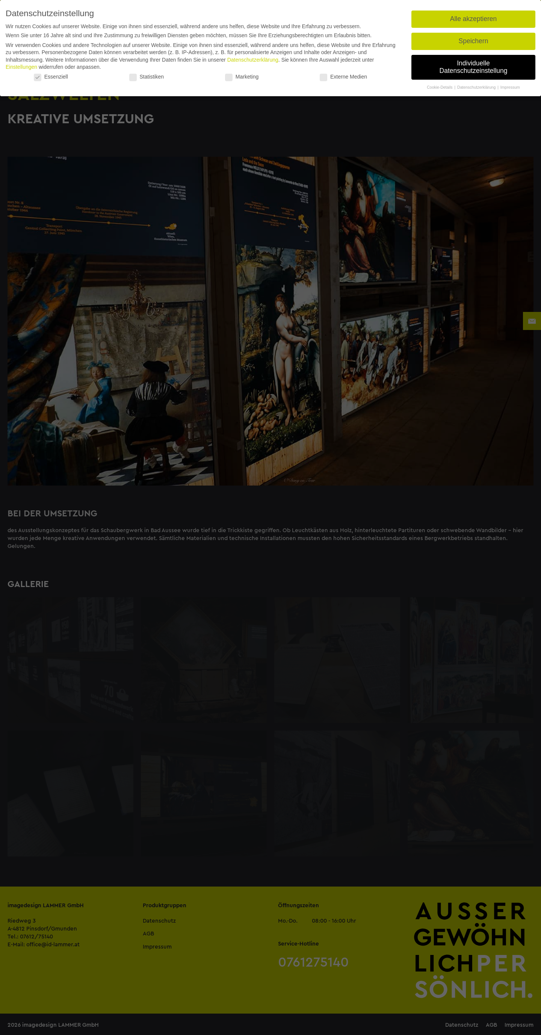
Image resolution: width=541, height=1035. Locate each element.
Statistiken (146, 77)
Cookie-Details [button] (440, 87)
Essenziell (51, 77)
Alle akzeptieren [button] (473, 19)
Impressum (510, 87)
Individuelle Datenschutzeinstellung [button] (474, 66)
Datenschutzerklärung (252, 60)
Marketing (241, 77)
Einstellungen (21, 67)
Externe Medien (343, 77)
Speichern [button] (473, 41)
